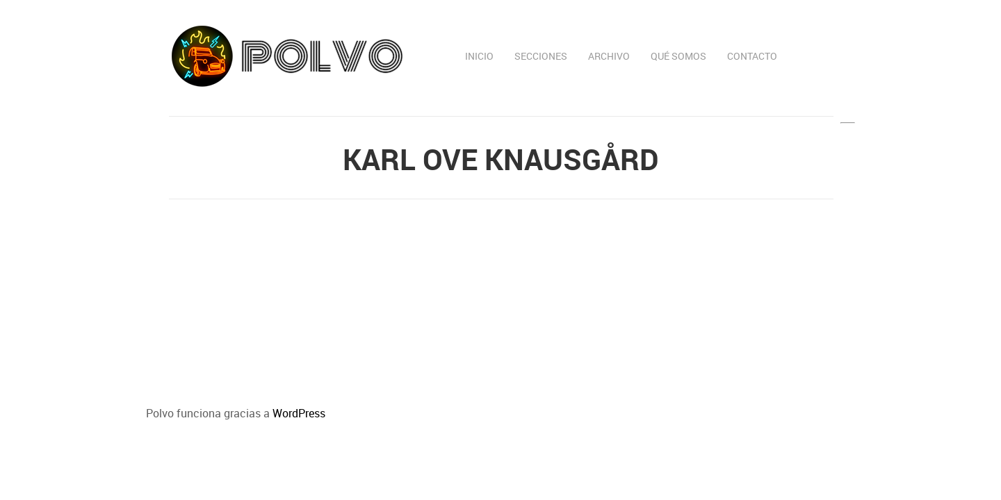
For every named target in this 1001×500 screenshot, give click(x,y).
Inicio (479, 55)
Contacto (752, 55)
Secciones (540, 55)
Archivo (609, 55)
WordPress (298, 413)
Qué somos (678, 55)
